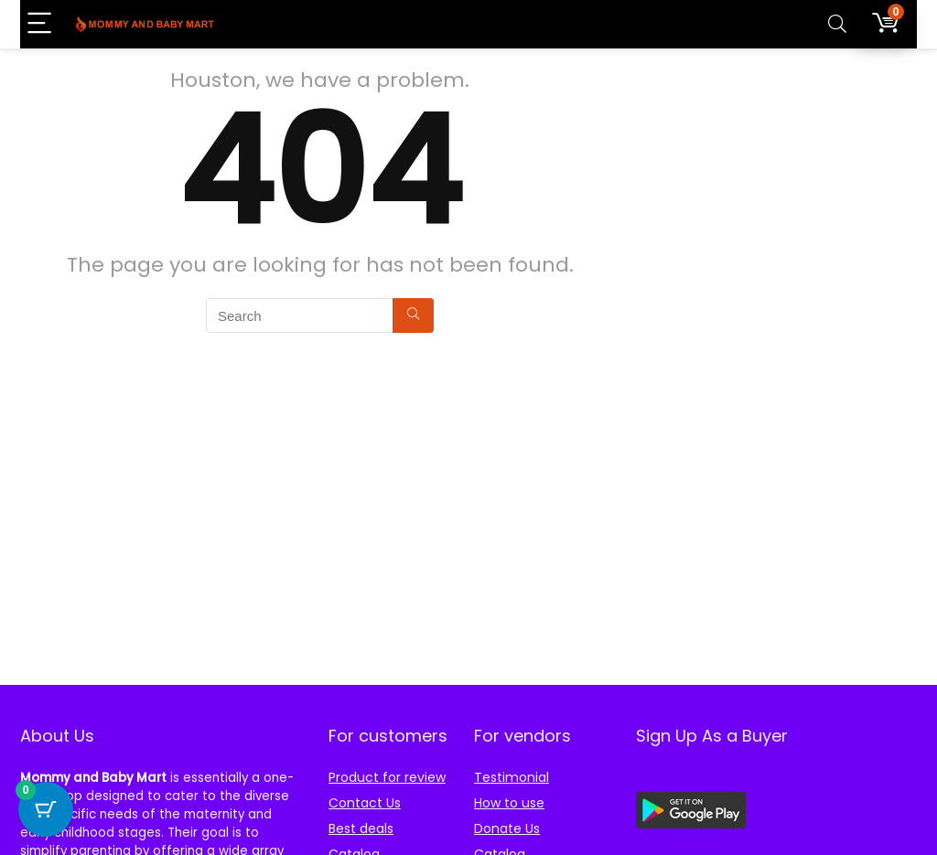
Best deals (360, 828)
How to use (509, 803)
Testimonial (511, 777)
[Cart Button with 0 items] (45, 809)
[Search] (837, 24)
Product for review (387, 777)
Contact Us (364, 803)
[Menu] (42, 24)
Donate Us (507, 828)
